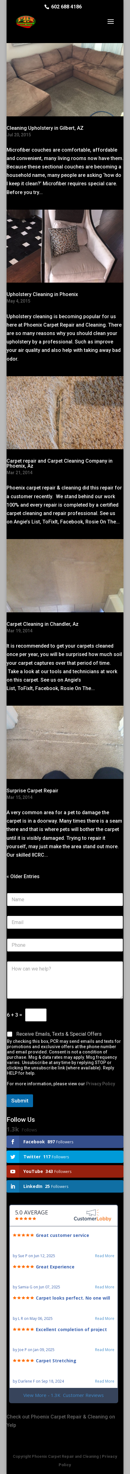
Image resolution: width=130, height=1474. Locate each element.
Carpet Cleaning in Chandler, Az (43, 624)
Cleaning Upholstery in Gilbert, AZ (45, 128)
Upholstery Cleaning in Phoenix (42, 294)
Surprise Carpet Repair (32, 791)
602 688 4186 (66, 7)
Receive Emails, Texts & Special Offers (59, 1034)
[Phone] (65, 945)
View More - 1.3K (63, 1395)
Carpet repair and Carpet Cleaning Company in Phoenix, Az (60, 463)
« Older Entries (23, 876)
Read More (104, 1256)
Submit (19, 1100)
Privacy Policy (100, 1083)
